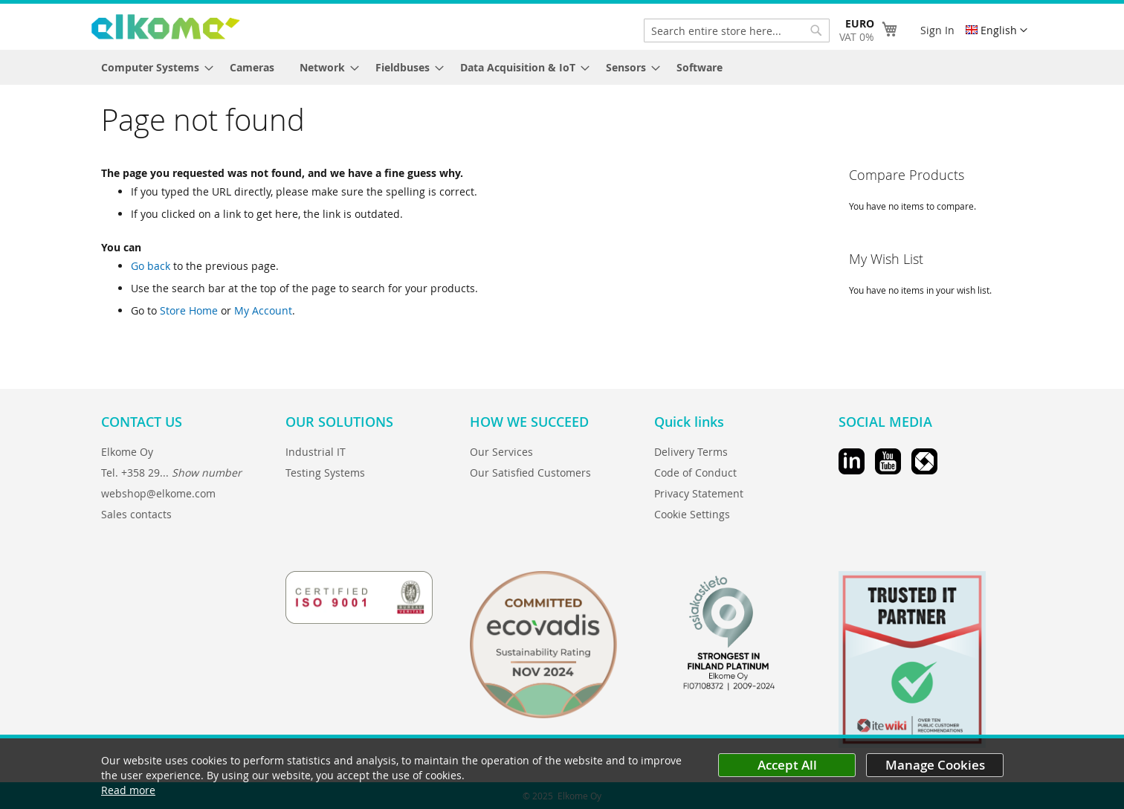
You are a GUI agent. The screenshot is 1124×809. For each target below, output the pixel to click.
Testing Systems (325, 472)
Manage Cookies (935, 764)
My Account (263, 310)
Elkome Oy (127, 452)
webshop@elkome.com (158, 493)
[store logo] (166, 27)
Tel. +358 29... (171, 472)
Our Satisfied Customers (530, 472)
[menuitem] (152, 67)
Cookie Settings (692, 514)
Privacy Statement (698, 493)
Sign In (937, 30)
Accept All (787, 764)
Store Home (189, 310)
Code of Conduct (695, 472)
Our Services (501, 452)
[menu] (562, 67)
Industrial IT (315, 452)
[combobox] (737, 30)
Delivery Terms (691, 452)
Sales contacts (136, 514)
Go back (150, 266)
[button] (996, 30)
